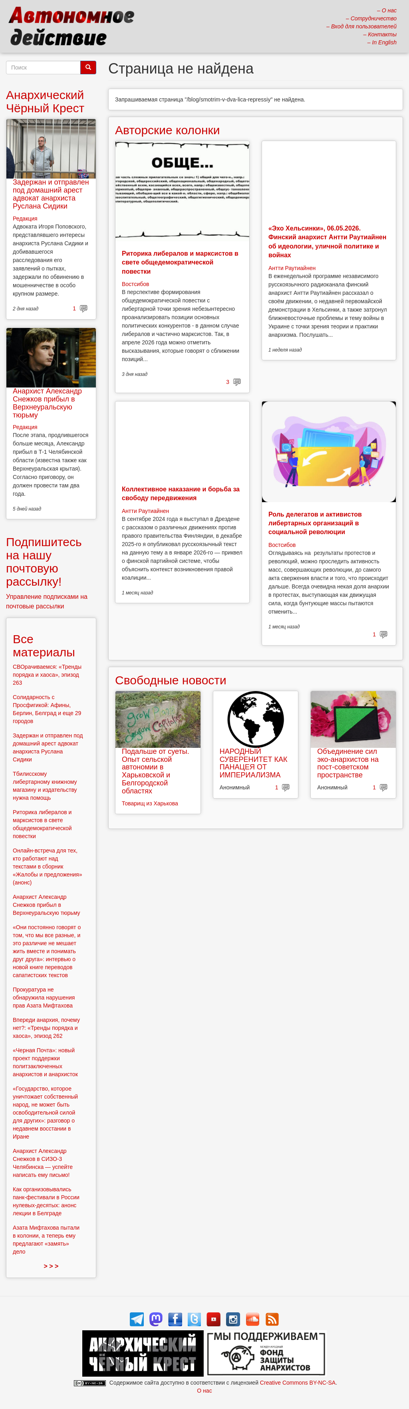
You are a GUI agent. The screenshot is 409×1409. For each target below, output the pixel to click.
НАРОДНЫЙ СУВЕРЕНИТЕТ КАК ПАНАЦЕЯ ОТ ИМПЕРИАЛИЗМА (254, 763)
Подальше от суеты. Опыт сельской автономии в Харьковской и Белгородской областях (155, 771)
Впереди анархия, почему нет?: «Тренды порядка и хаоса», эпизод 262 (46, 1028)
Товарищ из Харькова (150, 803)
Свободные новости (170, 680)
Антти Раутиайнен (292, 268)
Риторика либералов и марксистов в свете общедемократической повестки (180, 262)
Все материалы (44, 645)
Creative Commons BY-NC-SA (298, 1382)
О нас (204, 1390)
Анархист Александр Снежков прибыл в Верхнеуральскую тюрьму (47, 403)
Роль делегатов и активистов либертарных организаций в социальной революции (315, 523)
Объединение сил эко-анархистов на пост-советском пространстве (348, 763)
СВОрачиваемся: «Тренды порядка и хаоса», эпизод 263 (47, 675)
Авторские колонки (167, 130)
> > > (51, 1266)
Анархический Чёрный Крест (45, 101)
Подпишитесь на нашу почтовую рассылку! (44, 561)
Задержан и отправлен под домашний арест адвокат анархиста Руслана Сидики (51, 194)
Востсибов (135, 284)
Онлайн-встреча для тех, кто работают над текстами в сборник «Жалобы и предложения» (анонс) (47, 866)
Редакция (25, 218)
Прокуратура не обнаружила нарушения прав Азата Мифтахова (44, 997)
